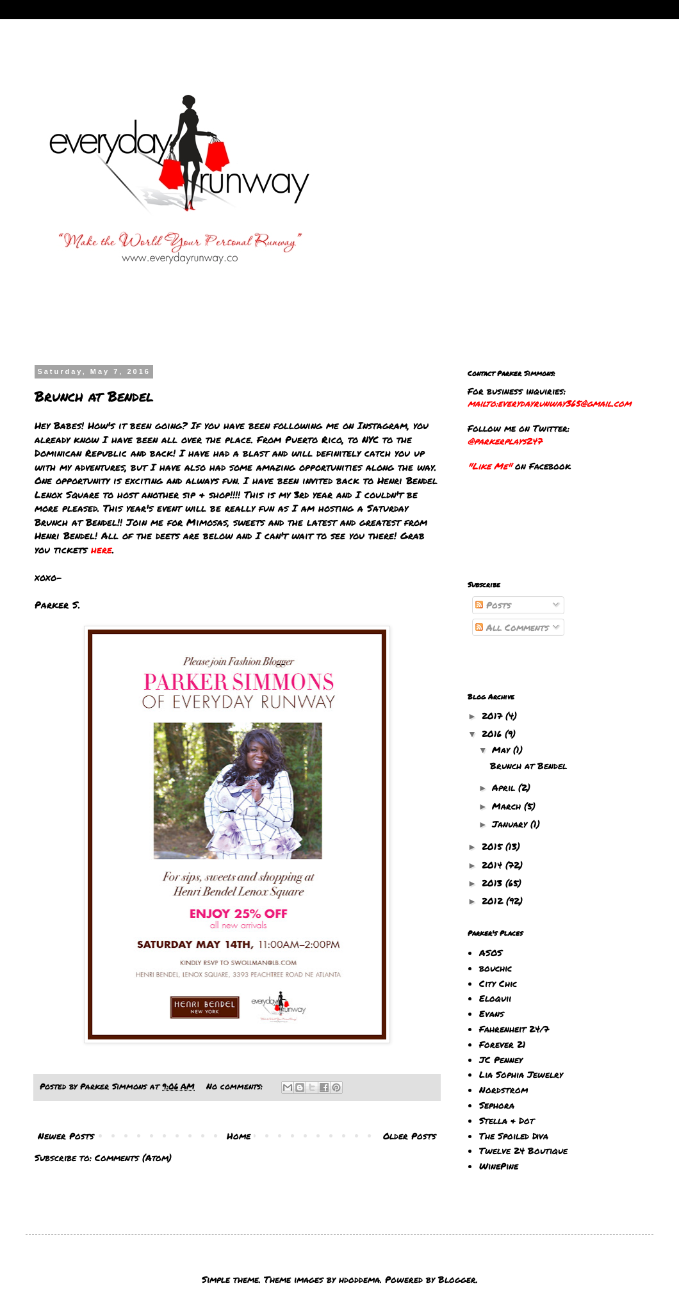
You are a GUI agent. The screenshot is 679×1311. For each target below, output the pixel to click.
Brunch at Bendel (94, 396)
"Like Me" (490, 465)
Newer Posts (66, 1135)
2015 (493, 846)
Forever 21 (502, 1044)
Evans (491, 1013)
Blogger (457, 1279)
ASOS (490, 952)
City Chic (498, 983)
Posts (493, 604)
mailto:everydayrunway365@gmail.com (549, 402)
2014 (493, 864)
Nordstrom (503, 1089)
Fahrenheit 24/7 (514, 1028)
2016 (493, 733)
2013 (493, 882)
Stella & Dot (506, 1120)
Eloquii (495, 997)
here (101, 549)
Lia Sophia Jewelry (521, 1074)
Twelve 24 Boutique (523, 1150)
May (502, 749)
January (511, 823)
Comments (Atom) (133, 1157)
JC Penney (501, 1059)
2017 (493, 715)
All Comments (512, 627)
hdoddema (359, 1279)
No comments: (236, 1086)
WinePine (498, 1165)
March (508, 805)
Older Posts (409, 1135)
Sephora (496, 1104)
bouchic (495, 967)
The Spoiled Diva (513, 1135)
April (505, 787)
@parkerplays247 (505, 440)
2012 (494, 900)
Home (238, 1135)
